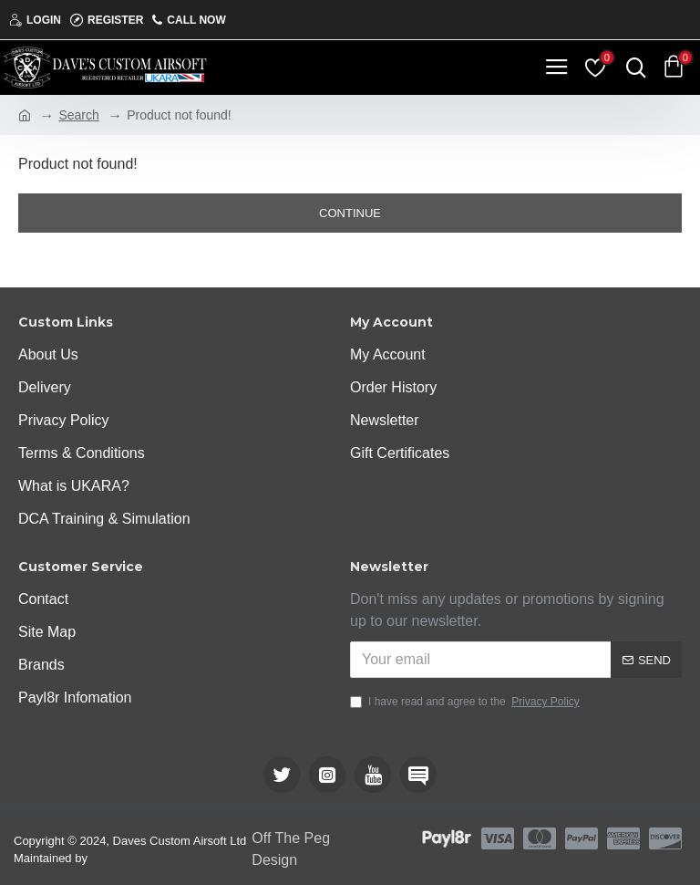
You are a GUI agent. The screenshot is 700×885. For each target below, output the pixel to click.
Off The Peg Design (291, 849)
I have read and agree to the (466, 701)
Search (78, 115)
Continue (350, 213)
